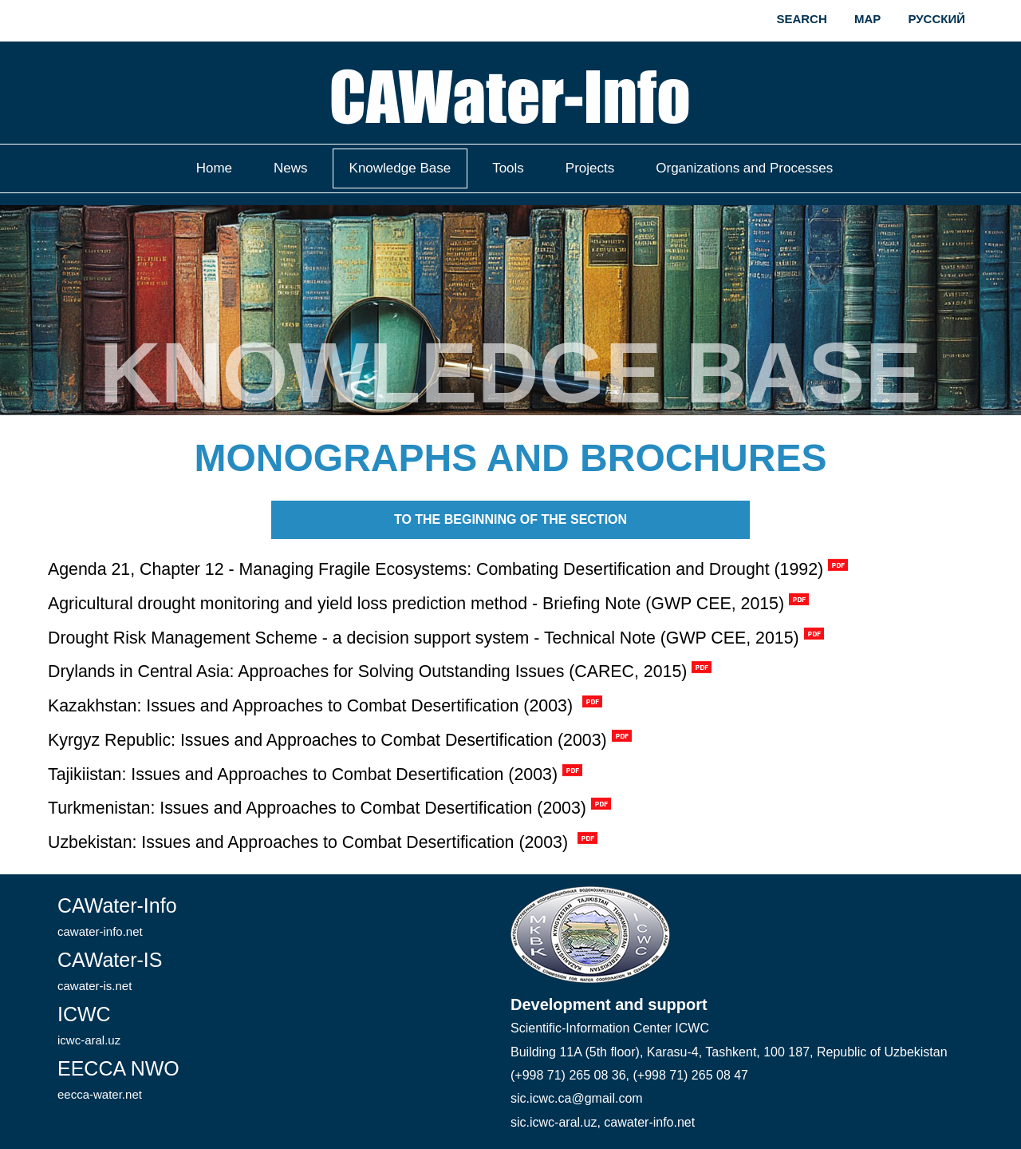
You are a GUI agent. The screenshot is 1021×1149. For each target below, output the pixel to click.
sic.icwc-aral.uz (553, 1122)
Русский (936, 19)
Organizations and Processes (744, 168)
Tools (508, 168)
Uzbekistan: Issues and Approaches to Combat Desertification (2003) (310, 842)
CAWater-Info (117, 916)
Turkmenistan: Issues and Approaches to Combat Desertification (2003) (317, 808)
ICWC (88, 1025)
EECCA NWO (118, 1079)
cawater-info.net (649, 1122)
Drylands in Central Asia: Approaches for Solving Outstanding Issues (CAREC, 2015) (367, 671)
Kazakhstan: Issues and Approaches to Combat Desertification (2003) (313, 705)
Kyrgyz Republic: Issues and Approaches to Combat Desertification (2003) (327, 740)
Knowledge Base (400, 168)
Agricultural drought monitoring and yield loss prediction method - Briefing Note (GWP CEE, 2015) (416, 603)
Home (214, 168)
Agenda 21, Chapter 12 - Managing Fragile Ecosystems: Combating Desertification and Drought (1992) (435, 569)
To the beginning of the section (510, 519)
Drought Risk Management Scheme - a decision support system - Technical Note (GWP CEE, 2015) (423, 638)
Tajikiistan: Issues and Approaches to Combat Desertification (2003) (303, 774)
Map (867, 19)
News (291, 168)
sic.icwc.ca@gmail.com (576, 1098)
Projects (590, 168)
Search (801, 19)
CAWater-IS (110, 970)
